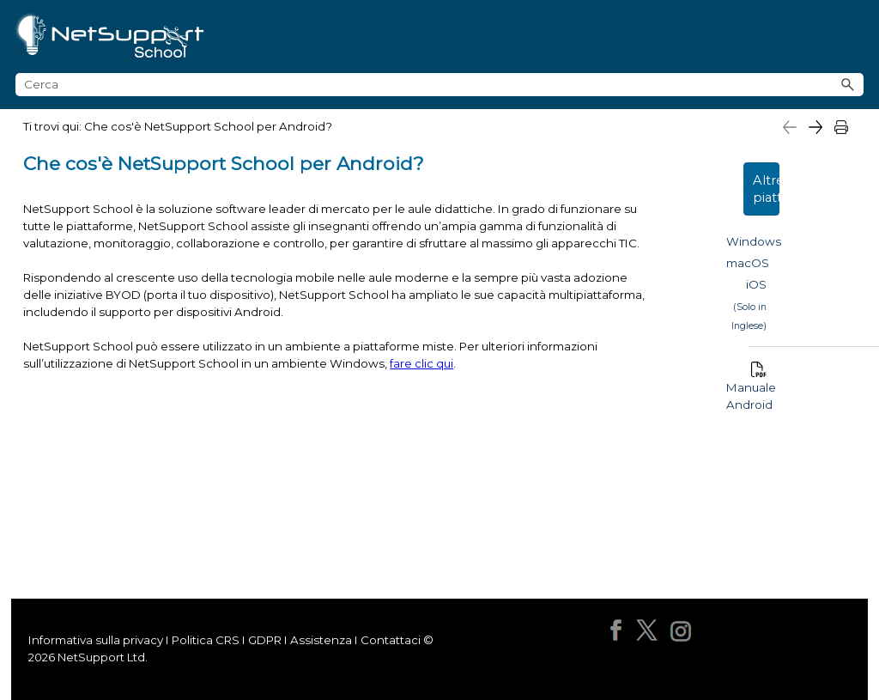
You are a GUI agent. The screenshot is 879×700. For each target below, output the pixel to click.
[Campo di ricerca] (439, 84)
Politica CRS (204, 640)
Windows (753, 241)
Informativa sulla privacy (95, 640)
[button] (848, 84)
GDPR (265, 640)
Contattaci (391, 640)
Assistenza (321, 640)
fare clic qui (421, 363)
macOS (747, 263)
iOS (756, 284)
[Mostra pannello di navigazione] (858, 37)
